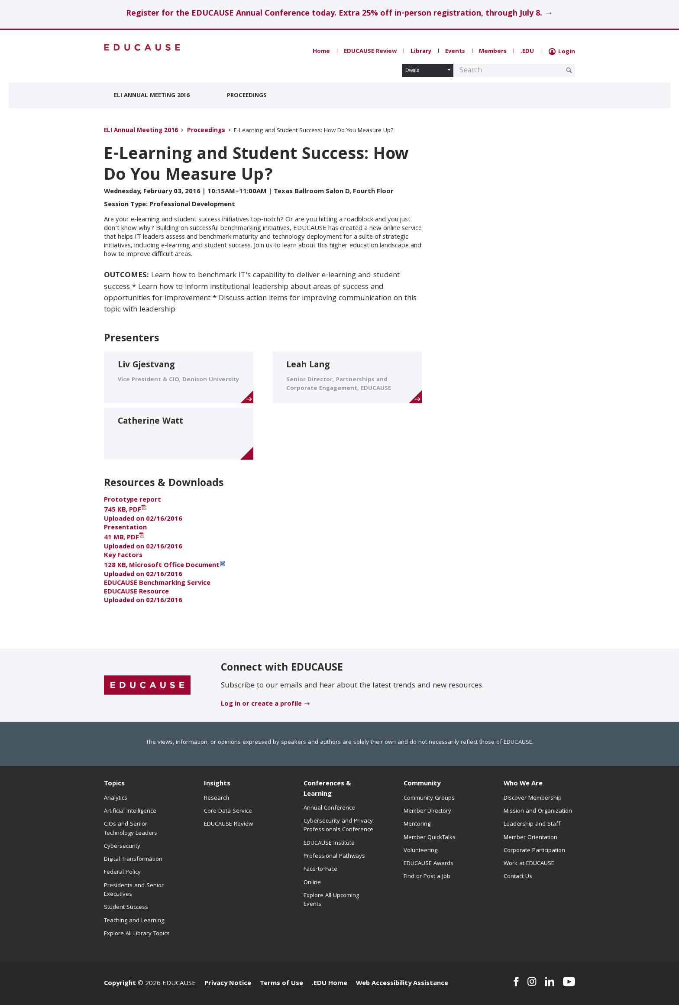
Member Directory (427, 811)
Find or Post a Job (427, 877)
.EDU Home (329, 983)
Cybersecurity (122, 846)
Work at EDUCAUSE (529, 864)
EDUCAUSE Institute (329, 843)
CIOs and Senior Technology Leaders (130, 829)
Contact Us (518, 877)
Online (312, 883)
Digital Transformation (133, 859)
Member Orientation (530, 838)
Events (455, 51)
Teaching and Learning (134, 921)
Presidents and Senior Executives (134, 890)
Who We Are (523, 784)
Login (562, 52)
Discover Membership (533, 798)
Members (493, 51)
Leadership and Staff (532, 824)
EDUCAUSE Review (370, 51)
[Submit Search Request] (569, 70)
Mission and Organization (538, 811)
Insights (217, 784)
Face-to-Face (320, 869)
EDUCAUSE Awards (428, 864)
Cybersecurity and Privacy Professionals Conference (338, 826)
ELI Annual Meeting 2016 (151, 95)
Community (422, 784)
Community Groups (429, 798)
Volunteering (420, 851)
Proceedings (247, 95)
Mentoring (417, 824)
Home (321, 51)
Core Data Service (228, 811)
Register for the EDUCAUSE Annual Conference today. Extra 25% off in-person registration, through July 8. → (339, 14)
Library (421, 51)
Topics (114, 784)
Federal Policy (122, 872)
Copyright (120, 983)
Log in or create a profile (261, 704)
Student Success (126, 907)
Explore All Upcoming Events (331, 900)
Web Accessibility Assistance (402, 983)
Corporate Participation (534, 851)
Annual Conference (329, 808)
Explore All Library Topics (137, 934)
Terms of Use (281, 983)
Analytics (115, 798)
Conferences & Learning (327, 789)
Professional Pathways (334, 856)
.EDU (527, 51)
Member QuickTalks (430, 838)
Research (216, 798)
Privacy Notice (227, 983)
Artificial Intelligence (130, 811)
